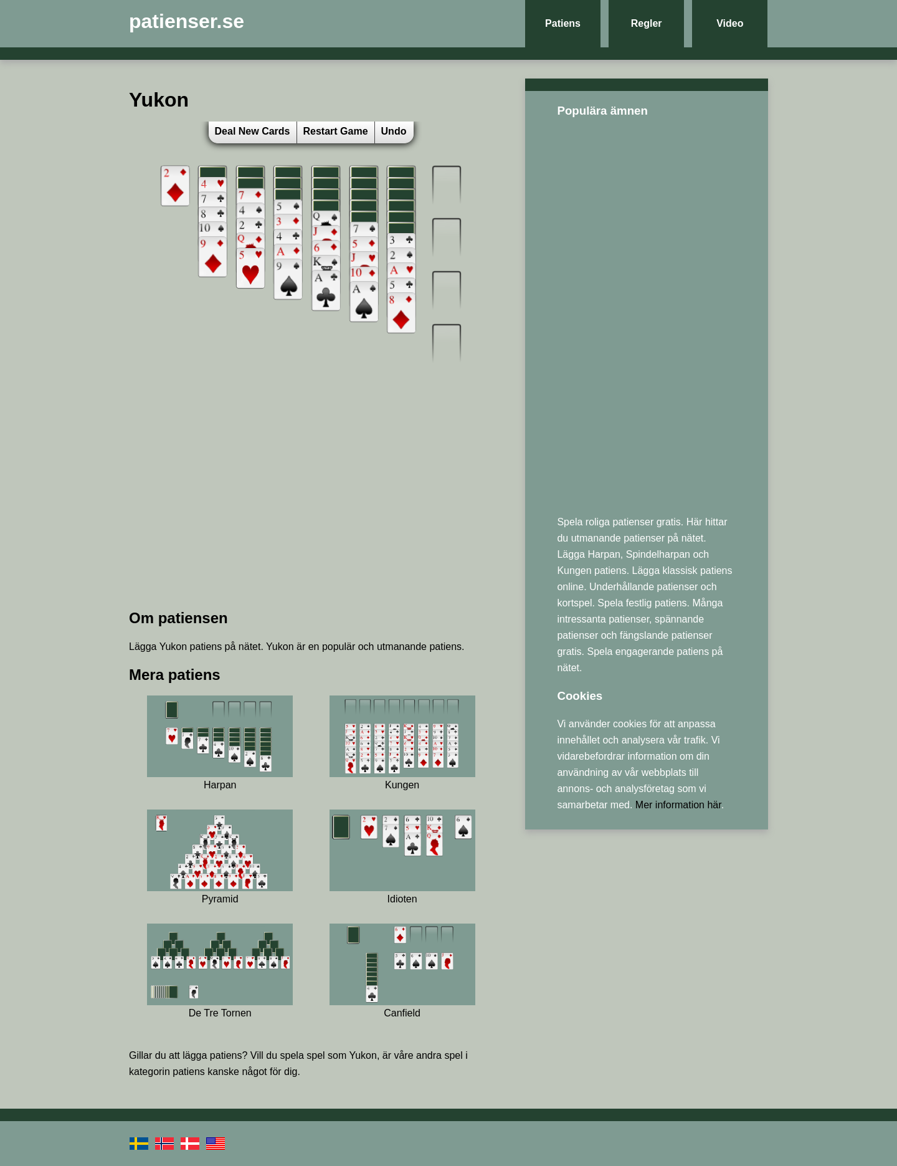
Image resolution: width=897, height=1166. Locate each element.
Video (729, 23)
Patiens (563, 23)
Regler (646, 23)
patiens (226, 1055)
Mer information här (678, 805)
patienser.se (186, 21)
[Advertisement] (311, 510)
